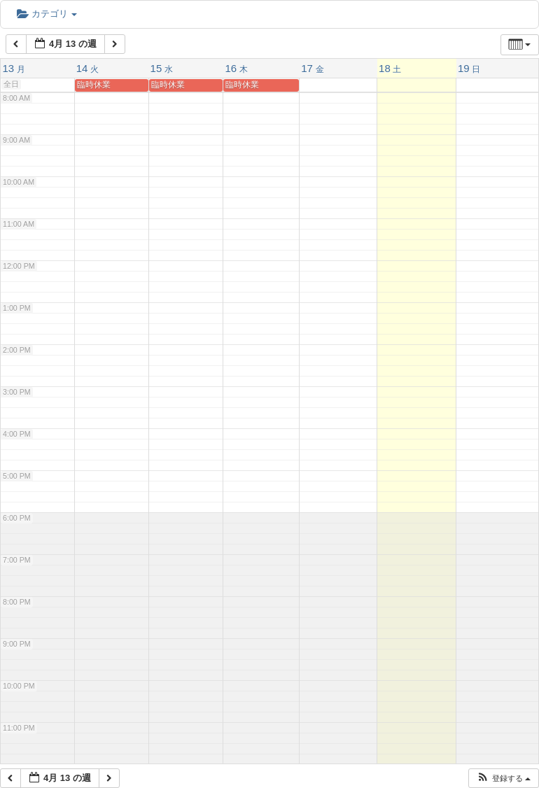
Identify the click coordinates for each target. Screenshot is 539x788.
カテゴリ (47, 13)
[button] (503, 778)
